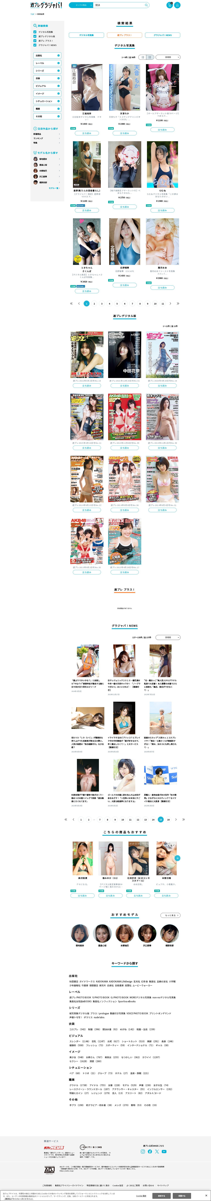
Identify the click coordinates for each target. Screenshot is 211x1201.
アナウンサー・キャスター (129, 1089)
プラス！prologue (99, 1013)
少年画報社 (74, 985)
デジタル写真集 (46, 31)
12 (138, 819)
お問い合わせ (148, 1185)
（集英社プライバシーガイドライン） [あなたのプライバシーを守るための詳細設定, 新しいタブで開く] (19, 1198)
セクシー (78, 1061)
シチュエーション (44, 101)
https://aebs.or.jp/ (67, 1171)
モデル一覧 (53, 188)
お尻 (114, 1041)
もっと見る (170, 915)
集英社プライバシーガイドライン (69, 1185)
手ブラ (77, 1105)
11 (163, 303)
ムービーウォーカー (142, 985)
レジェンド (101, 1093)
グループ (106, 1073)
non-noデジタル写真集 (164, 997)
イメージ (40, 93)
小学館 (172, 981)
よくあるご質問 (133, 1185)
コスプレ (78, 1029)
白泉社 (110, 985)
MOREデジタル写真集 (140, 997)
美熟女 (112, 1057)
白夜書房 (119, 985)
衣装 (38, 78)
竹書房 (85, 985)
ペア (75, 1073)
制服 (94, 1029)
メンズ (122, 1105)
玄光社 (136, 981)
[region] (105, 1195)
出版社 (39, 55)
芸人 (118, 1093)
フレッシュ (95, 1045)
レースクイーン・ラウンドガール (90, 1089)
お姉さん (95, 1057)
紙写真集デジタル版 (79, 1013)
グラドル (78, 1085)
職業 (38, 108)
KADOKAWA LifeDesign (120, 981)
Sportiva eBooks (127, 1001)
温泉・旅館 (140, 1073)
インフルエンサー (160, 1089)
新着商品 (37, 134)
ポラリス (88, 1017)
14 (153, 819)
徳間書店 (93, 985)
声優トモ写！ (76, 1017)
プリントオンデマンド (160, 1013)
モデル (130, 1085)
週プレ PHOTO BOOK (80, 997)
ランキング (38, 138)
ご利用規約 (47, 1185)
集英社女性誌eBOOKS (80, 1001)
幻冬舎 (144, 981)
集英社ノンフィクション (105, 1001)
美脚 (153, 1041)
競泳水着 (111, 1029)
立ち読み (86, 133)
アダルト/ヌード (153, 1093)
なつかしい (131, 1057)
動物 (137, 1105)
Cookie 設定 (118, 1185)
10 (155, 303)
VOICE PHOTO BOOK (137, 1013)
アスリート (134, 1093)
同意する (182, 1195)
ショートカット (134, 1041)
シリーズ (40, 70)
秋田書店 (73, 981)
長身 (168, 1041)
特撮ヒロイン (79, 1093)
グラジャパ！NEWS (48, 45)
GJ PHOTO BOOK (120, 997)
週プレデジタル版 (47, 36)
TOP (32, 14)
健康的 (77, 1045)
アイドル (98, 1085)
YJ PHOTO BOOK (100, 997)
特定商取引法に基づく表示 (98, 1185)
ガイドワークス (87, 981)
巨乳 (99, 1041)
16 (168, 819)
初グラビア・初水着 (99, 1105)
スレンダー (80, 1041)
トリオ (89, 1073)
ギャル (163, 1045)
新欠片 (102, 985)
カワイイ (151, 1057)
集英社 (152, 981)
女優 (114, 1085)
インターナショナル (141, 1045)
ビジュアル (41, 85)
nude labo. (99, 1017)
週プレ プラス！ (46, 40)
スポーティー (116, 1045)
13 (145, 819)
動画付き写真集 (117, 1013)
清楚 (96, 1061)
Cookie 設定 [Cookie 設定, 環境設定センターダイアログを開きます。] (141, 1195)
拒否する (161, 1195)
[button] (177, 858)
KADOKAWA (102, 981)
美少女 (77, 1057)
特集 (35, 142)
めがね (127, 1029)
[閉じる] (206, 1195)
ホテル (122, 1073)
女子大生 (162, 1085)
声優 (145, 1085)
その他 (39, 116)
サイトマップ (163, 1185)
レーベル (40, 63)
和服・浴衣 (146, 1029)
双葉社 (128, 985)
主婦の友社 (162, 981)
